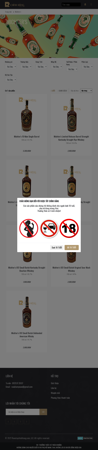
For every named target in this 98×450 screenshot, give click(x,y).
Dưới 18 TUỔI (57, 247)
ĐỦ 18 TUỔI (71, 247)
